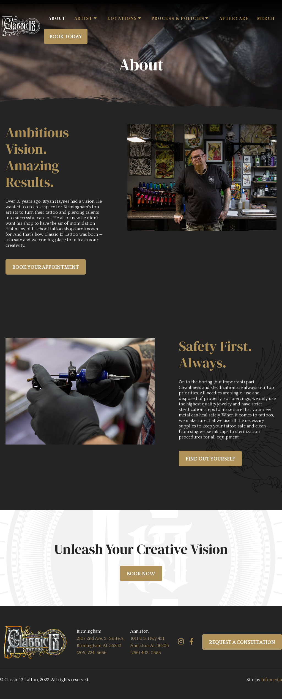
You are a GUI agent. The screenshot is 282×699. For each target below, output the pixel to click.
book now (141, 574)
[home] (22, 26)
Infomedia (271, 679)
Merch (266, 18)
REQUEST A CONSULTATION (242, 642)
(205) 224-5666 (91, 652)
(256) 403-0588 (145, 652)
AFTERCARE (234, 18)
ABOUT (57, 18)
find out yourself (210, 459)
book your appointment (45, 267)
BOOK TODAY (66, 37)
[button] (86, 18)
